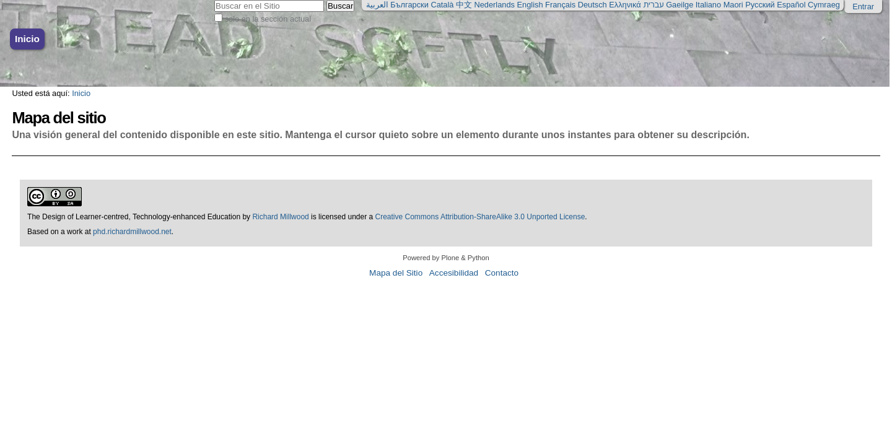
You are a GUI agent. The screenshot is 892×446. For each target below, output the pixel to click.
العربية (377, 4)
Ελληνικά (625, 4)
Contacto (501, 273)
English (530, 4)
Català (442, 4)
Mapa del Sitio (395, 273)
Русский (759, 4)
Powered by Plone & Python (446, 257)
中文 (464, 4)
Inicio (27, 38)
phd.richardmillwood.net (132, 231)
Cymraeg (824, 4)
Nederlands (494, 4)
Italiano (708, 4)
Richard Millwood (280, 216)
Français (560, 4)
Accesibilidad (453, 273)
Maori (733, 4)
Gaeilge (679, 4)
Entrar (863, 6)
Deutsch (592, 4)
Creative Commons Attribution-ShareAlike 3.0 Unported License (480, 216)
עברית (653, 4)
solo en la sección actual (268, 19)
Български (409, 4)
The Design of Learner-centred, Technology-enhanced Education (134, 216)
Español (791, 4)
